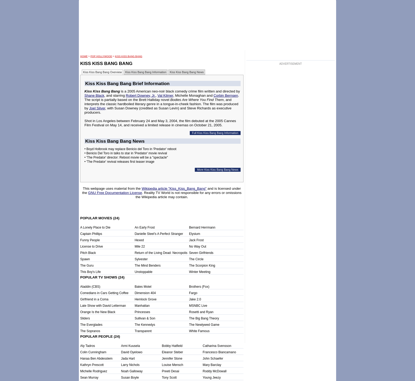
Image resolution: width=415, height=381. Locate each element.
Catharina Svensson (217, 346)
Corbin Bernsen (226, 95)
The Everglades (91, 325)
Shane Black (94, 95)
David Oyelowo (131, 352)
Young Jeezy (212, 377)
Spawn (85, 259)
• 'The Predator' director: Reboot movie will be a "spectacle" (126, 157)
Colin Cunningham (93, 352)
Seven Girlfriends (201, 253)
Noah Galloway (131, 371)
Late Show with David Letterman (103, 306)
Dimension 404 (145, 293)
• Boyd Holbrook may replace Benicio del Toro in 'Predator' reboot (130, 149)
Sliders (85, 318)
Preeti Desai (170, 371)
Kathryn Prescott (92, 365)
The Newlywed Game (204, 325)
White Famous (199, 331)
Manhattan (142, 306)
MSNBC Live (198, 306)
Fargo (193, 293)
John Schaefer (213, 358)
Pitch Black (88, 253)
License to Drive (91, 246)
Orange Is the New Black (97, 312)
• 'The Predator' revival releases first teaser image (119, 162)
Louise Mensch (172, 365)
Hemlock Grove (146, 299)
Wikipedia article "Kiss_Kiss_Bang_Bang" (174, 188)
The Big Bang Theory (204, 318)
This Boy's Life (90, 272)
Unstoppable (143, 272)
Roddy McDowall (215, 371)
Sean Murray (89, 377)
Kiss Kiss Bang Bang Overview (102, 72)
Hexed (139, 240)
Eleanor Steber (172, 352)
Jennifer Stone (172, 358)
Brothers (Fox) (199, 287)
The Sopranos (90, 331)
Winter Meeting (199, 272)
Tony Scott (169, 377)
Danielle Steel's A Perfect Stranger (159, 234)
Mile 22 (140, 246)
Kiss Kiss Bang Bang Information (145, 72)
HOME (84, 56)
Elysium (194, 234)
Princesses (142, 312)
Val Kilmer (165, 95)
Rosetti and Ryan (201, 312)
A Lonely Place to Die (95, 227)
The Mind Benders (148, 265)
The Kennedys (145, 325)
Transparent (143, 331)
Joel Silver (97, 108)
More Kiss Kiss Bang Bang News (217, 169)
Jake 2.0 (195, 299)
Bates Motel (143, 287)
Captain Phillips (91, 234)
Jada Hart (128, 358)
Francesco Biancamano (219, 352)
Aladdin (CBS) (90, 287)
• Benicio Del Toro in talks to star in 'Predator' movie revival (125, 153)
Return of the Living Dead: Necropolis (161, 253)
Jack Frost (196, 240)
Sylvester (141, 259)
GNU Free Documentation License (115, 193)
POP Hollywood (101, 56)
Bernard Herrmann (202, 227)
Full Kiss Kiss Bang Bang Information (215, 132)
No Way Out (197, 246)
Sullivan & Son (145, 318)
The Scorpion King (202, 265)
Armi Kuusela (130, 346)
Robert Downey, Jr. (140, 95)
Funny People (90, 240)
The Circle (196, 259)
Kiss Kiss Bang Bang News (187, 72)
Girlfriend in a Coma (94, 299)
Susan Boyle (130, 377)
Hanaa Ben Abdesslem (96, 358)
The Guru (87, 265)
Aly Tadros (87, 346)
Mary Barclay (212, 365)
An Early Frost (145, 227)
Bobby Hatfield (172, 346)
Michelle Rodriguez (93, 371)
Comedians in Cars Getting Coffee (104, 293)
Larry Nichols (130, 365)
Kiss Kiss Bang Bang (128, 56)
